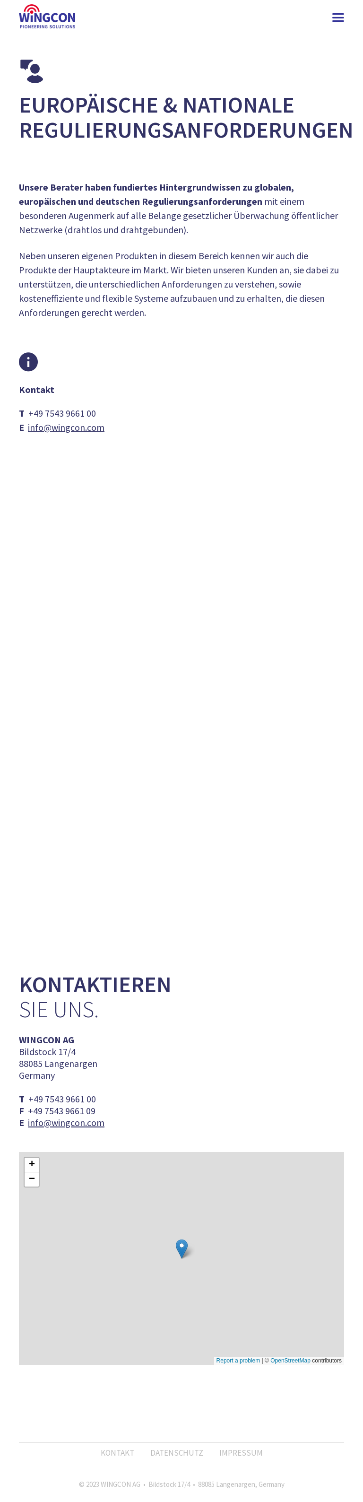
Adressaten (187, 729)
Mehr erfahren (181, 583)
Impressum (241, 1453)
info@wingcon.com (66, 427)
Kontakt (117, 1453)
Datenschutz (176, 1453)
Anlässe (180, 715)
